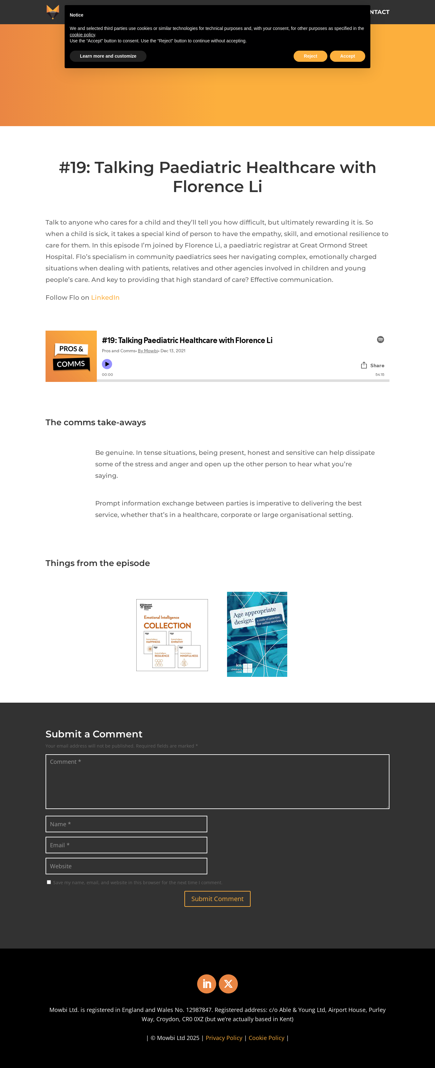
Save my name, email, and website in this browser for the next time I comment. (138, 882)
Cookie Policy (266, 1038)
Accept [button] (347, 56)
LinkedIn (105, 297)
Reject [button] (310, 56)
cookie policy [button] (82, 34)
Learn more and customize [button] (108, 56)
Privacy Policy (224, 1038)
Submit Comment (217, 898)
